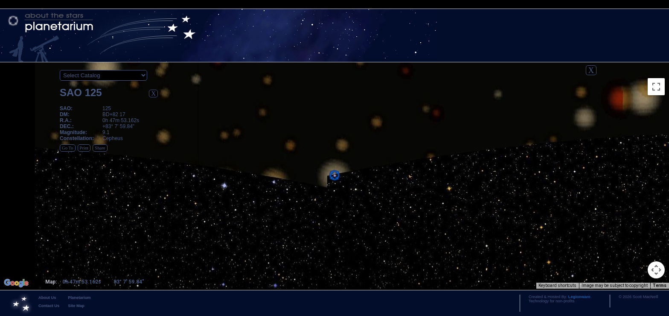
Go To (67, 148)
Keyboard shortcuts (557, 285)
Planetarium (79, 298)
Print (84, 148)
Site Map (76, 306)
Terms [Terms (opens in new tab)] (659, 285)
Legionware (579, 297)
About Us (47, 298)
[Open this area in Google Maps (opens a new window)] (16, 283)
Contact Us (48, 306)
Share (100, 148)
